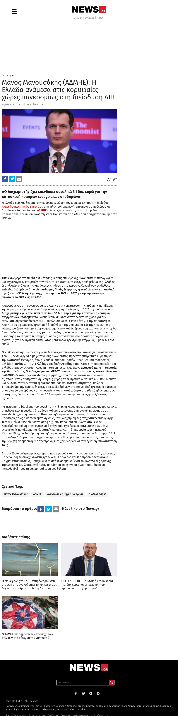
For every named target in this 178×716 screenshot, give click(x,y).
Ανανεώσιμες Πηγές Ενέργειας (65, 494)
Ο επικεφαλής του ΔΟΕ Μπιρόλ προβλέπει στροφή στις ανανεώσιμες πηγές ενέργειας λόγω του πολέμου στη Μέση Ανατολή (29, 584)
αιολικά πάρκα (98, 494)
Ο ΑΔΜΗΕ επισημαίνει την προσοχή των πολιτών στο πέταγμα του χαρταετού (27, 636)
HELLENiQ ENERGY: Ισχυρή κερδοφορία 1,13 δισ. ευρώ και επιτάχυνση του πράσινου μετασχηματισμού (87, 584)
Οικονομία (8, 75)
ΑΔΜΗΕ (37, 494)
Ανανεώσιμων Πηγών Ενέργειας (22, 206)
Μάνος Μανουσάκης (16, 494)
